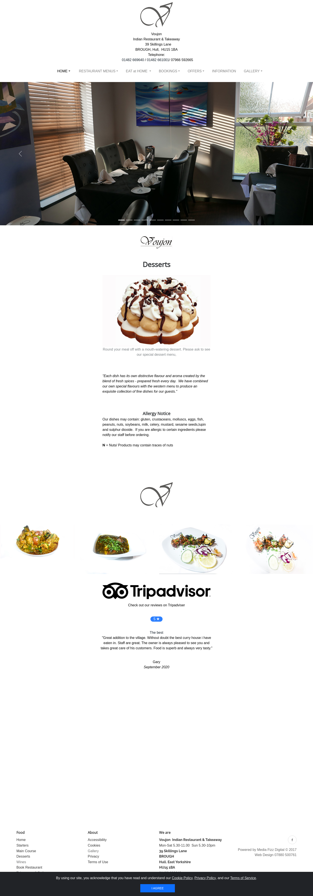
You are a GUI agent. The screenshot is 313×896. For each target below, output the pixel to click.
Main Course (26, 851)
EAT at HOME (137, 71)
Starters (22, 845)
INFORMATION (224, 71)
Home (21, 840)
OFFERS (195, 71)
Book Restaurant (29, 867)
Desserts (23, 856)
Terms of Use (98, 862)
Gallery (93, 851)
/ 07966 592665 (181, 60)
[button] (20, 153)
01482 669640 (133, 60)
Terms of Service (243, 878)
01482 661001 (158, 60)
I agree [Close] (158, 888)
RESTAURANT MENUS (97, 71)
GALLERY (252, 71)
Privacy (93, 856)
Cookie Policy (182, 878)
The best (156, 632)
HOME (62, 71)
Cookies (94, 845)
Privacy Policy (205, 878)
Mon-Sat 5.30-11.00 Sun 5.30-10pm (187, 845)
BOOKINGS (168, 71)
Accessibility (97, 840)
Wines (21, 862)
